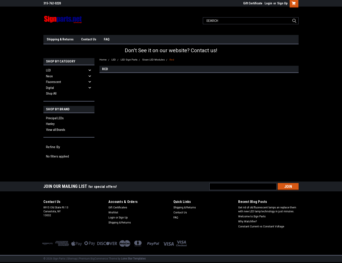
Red (171, 59)
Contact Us (88, 39)
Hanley (50, 124)
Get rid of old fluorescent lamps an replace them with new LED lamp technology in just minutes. (267, 209)
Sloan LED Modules (153, 59)
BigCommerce (99, 258)
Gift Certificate (252, 3)
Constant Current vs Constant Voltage (261, 226)
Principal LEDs (55, 118)
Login (268, 3)
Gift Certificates (117, 207)
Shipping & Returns (60, 39)
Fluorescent (53, 82)
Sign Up (282, 3)
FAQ (106, 39)
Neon (49, 76)
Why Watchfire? (247, 221)
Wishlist (113, 212)
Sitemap (72, 258)
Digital (50, 88)
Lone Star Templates (133, 258)
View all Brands (55, 130)
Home (103, 59)
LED (48, 70)
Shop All (51, 93)
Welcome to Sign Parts (252, 216)
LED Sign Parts (129, 59)
